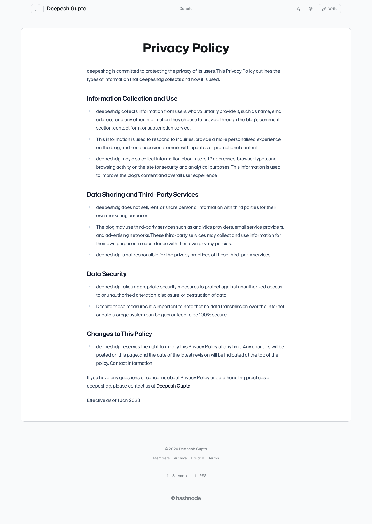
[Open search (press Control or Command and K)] (298, 8)
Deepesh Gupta (67, 8)
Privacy (197, 458)
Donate (186, 9)
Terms (213, 458)
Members (161, 458)
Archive (180, 458)
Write (330, 9)
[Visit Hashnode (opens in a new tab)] (186, 498)
